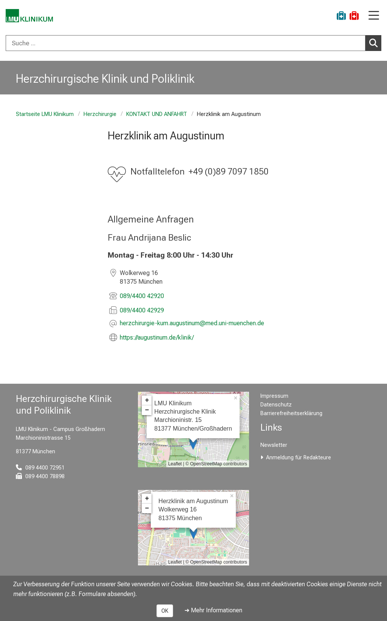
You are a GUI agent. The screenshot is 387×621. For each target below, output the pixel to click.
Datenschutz (276, 405)
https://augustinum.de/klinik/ (157, 337)
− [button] (147, 410)
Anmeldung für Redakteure (298, 457)
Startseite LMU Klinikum (45, 114)
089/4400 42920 (142, 296)
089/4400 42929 (142, 310)
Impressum (274, 396)
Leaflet (175, 464)
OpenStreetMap (206, 464)
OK (164, 611)
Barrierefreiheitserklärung (291, 413)
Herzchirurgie (100, 114)
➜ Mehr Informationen (213, 610)
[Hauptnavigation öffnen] (373, 16)
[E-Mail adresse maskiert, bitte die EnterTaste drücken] (192, 323)
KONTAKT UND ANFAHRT (156, 114)
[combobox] (193, 43)
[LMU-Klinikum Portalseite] (32, 17)
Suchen (375, 43)
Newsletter (273, 445)
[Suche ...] (185, 43)
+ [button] (147, 400)
